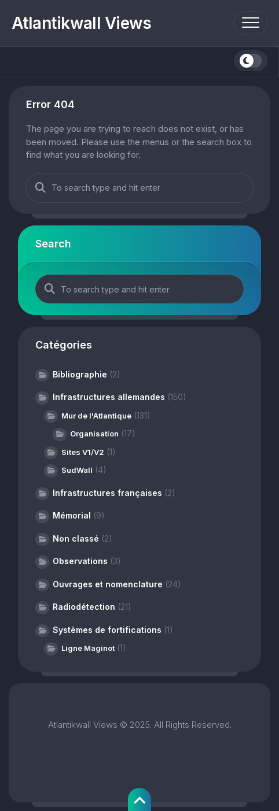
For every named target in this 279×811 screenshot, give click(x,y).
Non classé (76, 538)
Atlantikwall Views (82, 23)
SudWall (77, 470)
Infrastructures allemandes (109, 397)
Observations (80, 561)
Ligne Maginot (88, 648)
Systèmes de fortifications (107, 630)
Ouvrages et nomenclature (108, 584)
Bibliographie (80, 374)
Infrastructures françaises (107, 493)
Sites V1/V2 (82, 452)
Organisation (94, 433)
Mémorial (72, 515)
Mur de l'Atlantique (96, 415)
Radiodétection (84, 607)
